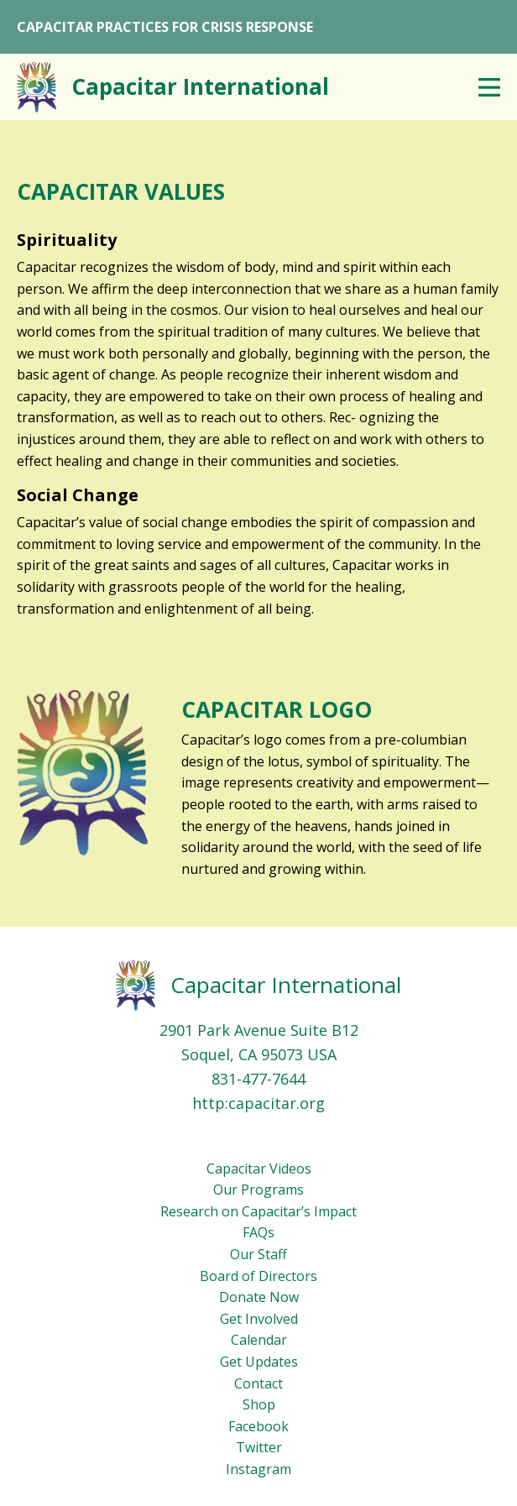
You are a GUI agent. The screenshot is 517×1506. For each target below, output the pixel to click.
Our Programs (258, 1189)
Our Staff (258, 1254)
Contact (258, 1383)
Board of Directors (258, 1276)
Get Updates (259, 1361)
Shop (259, 1404)
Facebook (258, 1426)
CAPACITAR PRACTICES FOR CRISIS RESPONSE (165, 27)
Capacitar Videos (258, 1168)
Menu (489, 87)
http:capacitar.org (258, 1103)
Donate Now (259, 1297)
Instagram (258, 1469)
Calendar (259, 1340)
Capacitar (200, 86)
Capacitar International (285, 985)
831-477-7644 (259, 1079)
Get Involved (259, 1319)
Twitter (259, 1447)
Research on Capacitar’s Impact (258, 1211)
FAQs (258, 1232)
